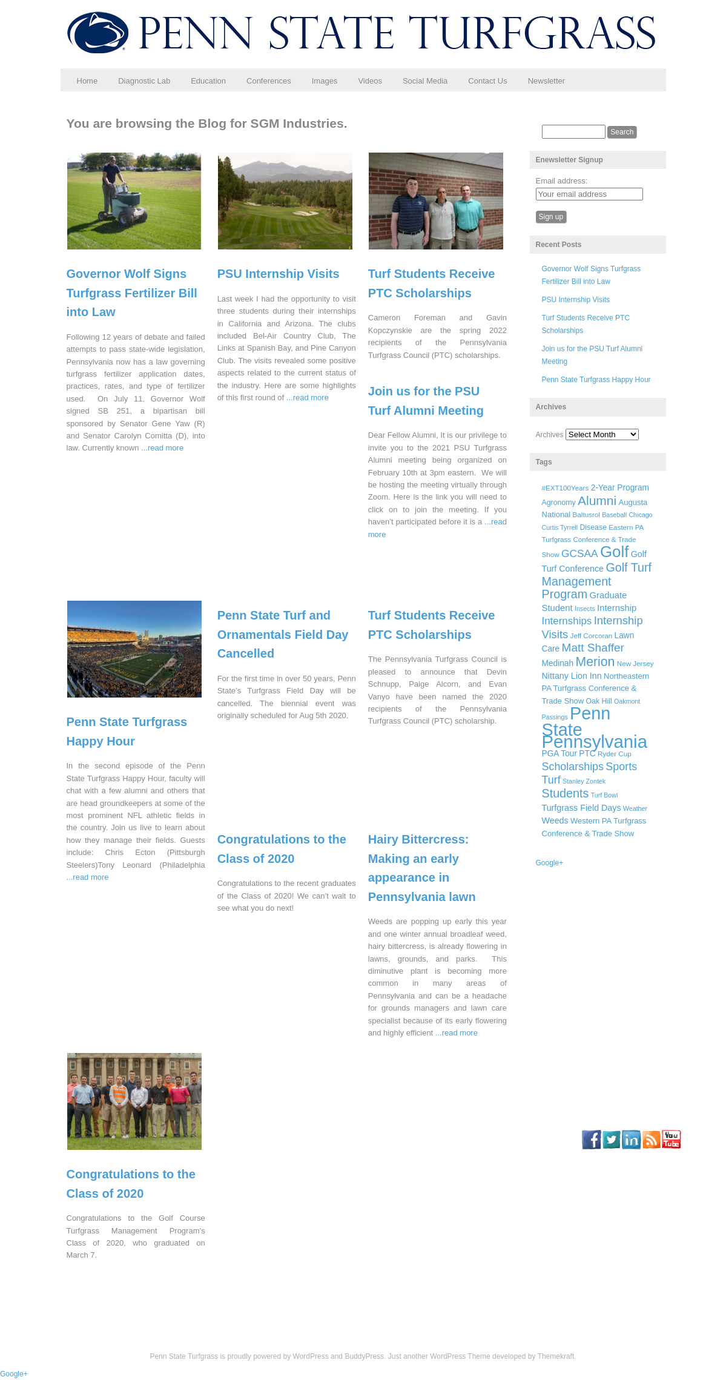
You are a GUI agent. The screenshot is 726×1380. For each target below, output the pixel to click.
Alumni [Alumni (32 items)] (597, 500)
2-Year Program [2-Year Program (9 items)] (620, 487)
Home (87, 80)
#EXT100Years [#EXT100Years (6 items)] (565, 488)
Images (325, 80)
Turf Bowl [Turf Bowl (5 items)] (604, 795)
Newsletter (546, 80)
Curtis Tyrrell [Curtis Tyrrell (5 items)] (560, 527)
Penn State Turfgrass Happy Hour (596, 379)
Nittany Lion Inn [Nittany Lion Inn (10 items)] (572, 676)
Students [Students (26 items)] (565, 793)
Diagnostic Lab (144, 80)
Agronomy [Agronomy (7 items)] (559, 502)
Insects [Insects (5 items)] (585, 608)
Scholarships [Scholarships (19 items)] (573, 767)
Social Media (425, 80)
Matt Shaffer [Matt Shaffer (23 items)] (593, 647)
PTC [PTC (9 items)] (587, 753)
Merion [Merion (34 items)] (595, 662)
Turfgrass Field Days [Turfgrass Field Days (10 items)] (581, 808)
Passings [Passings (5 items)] (555, 717)
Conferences (268, 80)
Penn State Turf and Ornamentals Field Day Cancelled (283, 634)
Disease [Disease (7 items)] (593, 527)
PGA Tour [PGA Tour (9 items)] (559, 753)
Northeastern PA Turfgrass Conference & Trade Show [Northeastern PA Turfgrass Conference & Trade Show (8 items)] (596, 688)
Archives (550, 435)
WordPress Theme (460, 1356)
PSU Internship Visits (278, 273)
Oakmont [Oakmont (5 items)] (627, 701)
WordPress (311, 1356)
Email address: (562, 180)
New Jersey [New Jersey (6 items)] (635, 663)
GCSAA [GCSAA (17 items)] (579, 553)
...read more (162, 447)
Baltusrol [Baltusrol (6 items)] (586, 514)
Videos (370, 80)
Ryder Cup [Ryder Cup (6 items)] (615, 754)
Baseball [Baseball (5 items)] (614, 514)
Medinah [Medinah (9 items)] (558, 663)
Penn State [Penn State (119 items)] (576, 721)
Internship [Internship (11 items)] (616, 608)
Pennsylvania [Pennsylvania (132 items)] (594, 741)
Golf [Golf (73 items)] (614, 551)
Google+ (550, 863)
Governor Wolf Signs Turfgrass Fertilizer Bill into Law (132, 293)
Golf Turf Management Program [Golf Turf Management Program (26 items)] (597, 581)
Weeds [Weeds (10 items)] (555, 820)
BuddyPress (364, 1356)
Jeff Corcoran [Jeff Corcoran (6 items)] (591, 635)
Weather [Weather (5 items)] (635, 808)
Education (208, 80)
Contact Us (487, 80)
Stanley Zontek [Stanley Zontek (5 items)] (584, 781)
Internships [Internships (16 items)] (567, 621)
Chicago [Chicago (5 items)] (640, 514)
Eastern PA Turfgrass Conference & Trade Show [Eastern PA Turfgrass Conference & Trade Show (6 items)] (593, 541)
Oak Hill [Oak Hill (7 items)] (599, 701)
